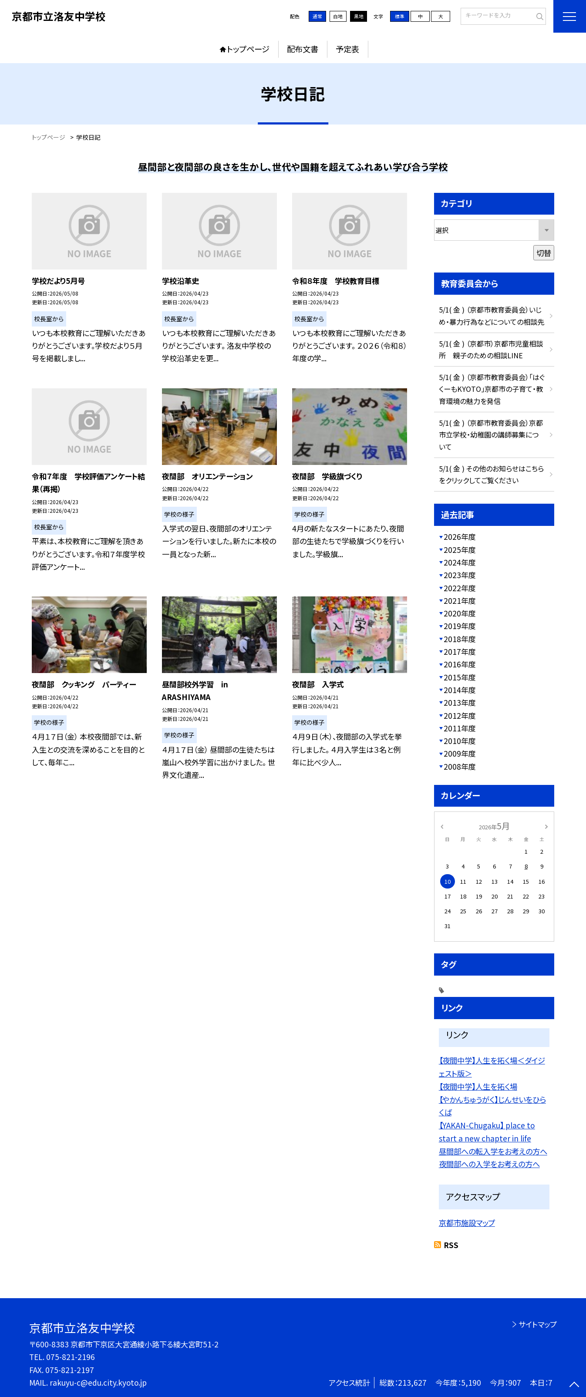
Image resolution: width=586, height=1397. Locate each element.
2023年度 (460, 574)
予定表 (347, 48)
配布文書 (302, 48)
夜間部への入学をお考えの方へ (489, 1163)
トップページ (248, 48)
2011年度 (460, 728)
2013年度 (460, 702)
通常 (317, 16)
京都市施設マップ (467, 1222)
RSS (451, 1244)
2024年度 (460, 562)
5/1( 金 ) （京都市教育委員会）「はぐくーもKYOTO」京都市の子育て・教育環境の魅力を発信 (492, 389)
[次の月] (546, 826)
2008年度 (460, 766)
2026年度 (460, 536)
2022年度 (460, 587)
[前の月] (442, 826)
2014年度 (460, 689)
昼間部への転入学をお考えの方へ (493, 1151)
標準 (399, 16)
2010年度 (460, 740)
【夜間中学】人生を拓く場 (478, 1086)
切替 (543, 252)
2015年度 (460, 677)
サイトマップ (538, 1324)
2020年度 (460, 613)
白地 (338, 16)
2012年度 (460, 715)
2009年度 (460, 753)
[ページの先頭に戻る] (574, 1385)
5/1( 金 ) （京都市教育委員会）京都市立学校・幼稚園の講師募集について (491, 434)
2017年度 (460, 651)
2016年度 (460, 664)
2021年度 (460, 600)
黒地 (359, 16)
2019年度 (460, 625)
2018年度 (460, 638)
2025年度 (460, 549)
